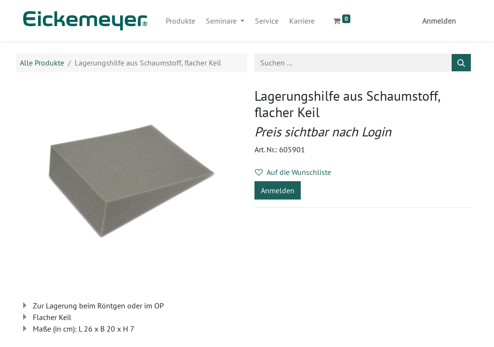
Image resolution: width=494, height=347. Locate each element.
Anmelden (439, 21)
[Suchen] (461, 62)
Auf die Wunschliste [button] (293, 172)
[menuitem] (180, 20)
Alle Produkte (42, 62)
